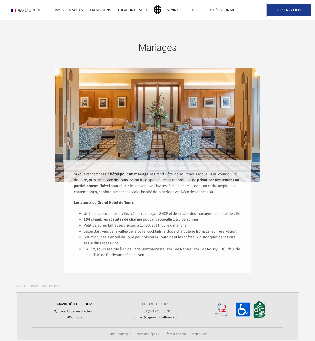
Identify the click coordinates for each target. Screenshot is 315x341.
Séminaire (175, 10)
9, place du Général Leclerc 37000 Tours (73, 310)
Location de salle (133, 10)
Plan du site (199, 334)
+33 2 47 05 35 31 (257, 10)
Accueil (21, 286)
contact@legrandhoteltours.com (156, 317)
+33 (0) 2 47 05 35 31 (156, 311)
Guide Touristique (119, 334)
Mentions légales (148, 334)
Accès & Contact (223, 10)
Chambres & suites (67, 10)
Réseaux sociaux (176, 334)
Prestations (100, 10)
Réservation (289, 9)
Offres (196, 10)
